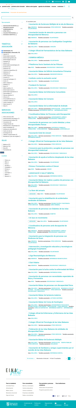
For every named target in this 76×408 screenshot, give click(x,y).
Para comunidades (28, 383)
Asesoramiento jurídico (58, 117)
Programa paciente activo (46, 390)
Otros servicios (56, 27)
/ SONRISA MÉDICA (36, 57)
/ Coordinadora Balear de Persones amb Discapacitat (49, 114)
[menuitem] (6, 6)
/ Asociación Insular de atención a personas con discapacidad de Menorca (47, 33)
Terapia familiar (66, 342)
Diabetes (53, 214)
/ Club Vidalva (33, 263)
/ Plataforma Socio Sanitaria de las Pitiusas (45, 64)
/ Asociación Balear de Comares (41, 99)
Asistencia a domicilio (58, 127)
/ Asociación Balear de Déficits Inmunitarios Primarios (49, 71)
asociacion (32, 194)
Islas (12, 140)
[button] (12, 22)
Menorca (34, 27)
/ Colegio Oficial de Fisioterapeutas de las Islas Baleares (50, 141)
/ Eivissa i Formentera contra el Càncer (43, 166)
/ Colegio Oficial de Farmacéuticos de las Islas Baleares (50, 51)
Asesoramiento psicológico (60, 305)
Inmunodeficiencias (56, 74)
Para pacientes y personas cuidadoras (46, 384)
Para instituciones (60, 383)
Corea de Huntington (41, 308)
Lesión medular (65, 129)
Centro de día (55, 288)
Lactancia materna (56, 298)
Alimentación (9, 388)
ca (49, 1)
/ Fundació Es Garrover (37, 85)
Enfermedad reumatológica (58, 258)
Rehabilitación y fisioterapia (60, 203)
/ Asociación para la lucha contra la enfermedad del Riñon (51, 269)
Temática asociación (12, 45)
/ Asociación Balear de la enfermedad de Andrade (47, 106)
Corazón (53, 46)
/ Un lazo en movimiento (37, 218)
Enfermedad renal (56, 272)
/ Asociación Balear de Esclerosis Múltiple (44, 340)
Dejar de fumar (10, 395)
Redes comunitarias (28, 395)
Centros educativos (28, 388)
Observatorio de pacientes (46, 387)
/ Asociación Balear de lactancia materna (44, 295)
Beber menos (9, 390)
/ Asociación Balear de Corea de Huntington (45, 302)
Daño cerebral (55, 205)
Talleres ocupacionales (42, 289)
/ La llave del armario (36, 190)
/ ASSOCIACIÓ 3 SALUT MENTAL (41, 173)
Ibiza (32, 67)
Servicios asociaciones (12, 111)
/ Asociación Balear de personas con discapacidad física (50, 285)
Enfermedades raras (60, 110)
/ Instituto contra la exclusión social (42, 78)
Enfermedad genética (46, 110)
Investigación (55, 108)
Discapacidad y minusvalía (55, 67)
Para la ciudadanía (11, 383)
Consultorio (32, 118)
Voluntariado (32, 28)
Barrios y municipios (28, 385)
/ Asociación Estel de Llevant (39, 133)
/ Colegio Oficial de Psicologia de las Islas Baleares (48, 322)
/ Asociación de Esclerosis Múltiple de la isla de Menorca (50, 24)
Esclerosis (54, 344)
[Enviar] (73, 18)
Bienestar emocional (11, 393)
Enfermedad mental (34, 137)
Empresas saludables (28, 393)
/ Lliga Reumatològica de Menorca (41, 256)
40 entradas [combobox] (31, 358)
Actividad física (10, 385)
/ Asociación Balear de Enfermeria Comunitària (46, 92)
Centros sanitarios (27, 390)
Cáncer (49, 169)
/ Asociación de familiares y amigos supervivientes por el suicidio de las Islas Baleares (50, 349)
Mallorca (34, 46)
